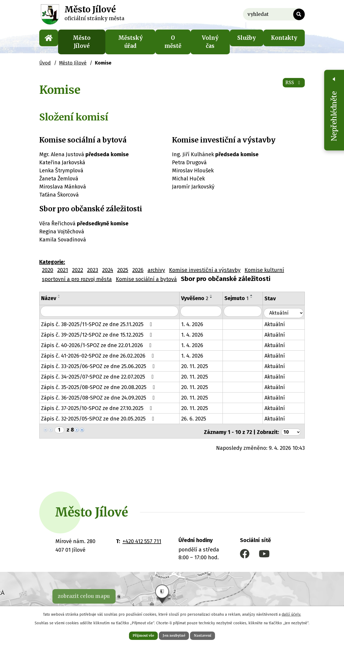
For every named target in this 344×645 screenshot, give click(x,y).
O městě (172, 41)
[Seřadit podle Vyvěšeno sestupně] (214, 297)
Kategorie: (52, 262)
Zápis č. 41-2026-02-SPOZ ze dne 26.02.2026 (98, 355)
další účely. (291, 613)
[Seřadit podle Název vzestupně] (59, 295)
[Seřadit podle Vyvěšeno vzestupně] (214, 295)
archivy (156, 270)
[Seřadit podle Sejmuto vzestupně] (256, 295)
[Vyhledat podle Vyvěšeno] (204, 311)
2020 (47, 270)
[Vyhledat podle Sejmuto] (247, 311)
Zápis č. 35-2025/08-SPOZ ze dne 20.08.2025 (99, 386)
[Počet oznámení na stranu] (290, 429)
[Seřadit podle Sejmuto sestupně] (256, 297)
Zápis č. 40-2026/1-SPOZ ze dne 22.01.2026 (97, 344)
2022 (77, 270)
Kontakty (284, 37)
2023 (92, 270)
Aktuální (279, 323)
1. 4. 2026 (195, 323)
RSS (292, 86)
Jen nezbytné (174, 634)
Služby (246, 37)
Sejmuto (240, 298)
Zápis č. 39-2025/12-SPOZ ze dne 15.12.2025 (97, 334)
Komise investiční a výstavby (205, 270)
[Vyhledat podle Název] (110, 311)
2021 (62, 270)
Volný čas (210, 41)
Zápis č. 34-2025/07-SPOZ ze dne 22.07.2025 (98, 376)
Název (48, 298)
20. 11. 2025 (197, 365)
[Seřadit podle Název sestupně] (59, 297)
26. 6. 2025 (196, 418)
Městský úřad (130, 41)
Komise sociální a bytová (146, 279)
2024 (107, 270)
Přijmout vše (136, 634)
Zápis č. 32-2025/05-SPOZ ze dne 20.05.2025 (98, 418)
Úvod (48, 38)
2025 (122, 270)
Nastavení (210, 634)
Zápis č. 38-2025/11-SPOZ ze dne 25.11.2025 (97, 323)
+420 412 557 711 (142, 539)
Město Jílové (82, 41)
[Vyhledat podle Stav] (286, 311)
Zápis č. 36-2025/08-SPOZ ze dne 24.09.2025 (99, 397)
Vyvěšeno (197, 298)
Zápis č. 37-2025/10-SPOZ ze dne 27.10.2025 (97, 407)
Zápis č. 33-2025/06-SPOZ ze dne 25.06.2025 (99, 365)
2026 (138, 270)
